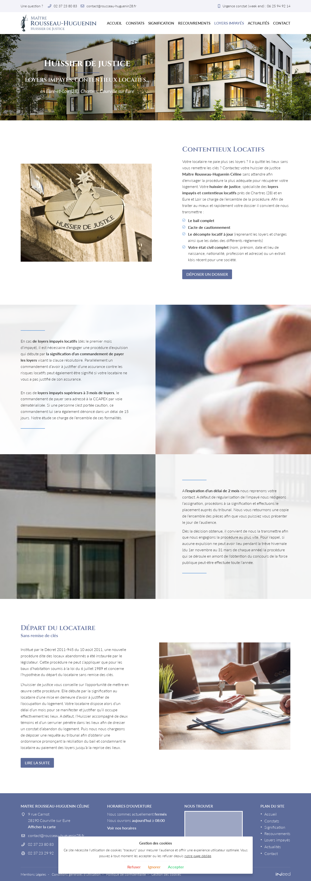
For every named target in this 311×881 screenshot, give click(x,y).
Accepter (176, 866)
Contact (281, 23)
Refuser (134, 866)
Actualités (258, 23)
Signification (161, 23)
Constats (135, 23)
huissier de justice (225, 186)
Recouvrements (194, 23)
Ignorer (154, 866)
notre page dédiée (197, 856)
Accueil (114, 23)
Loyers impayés (229, 23)
